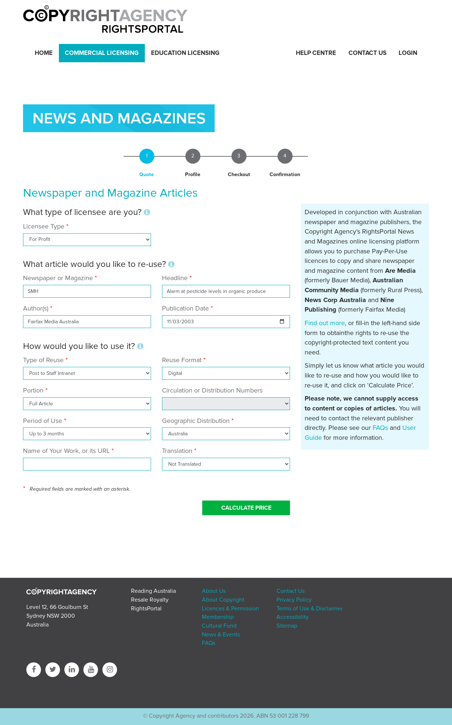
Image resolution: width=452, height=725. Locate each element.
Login (408, 53)
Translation (177, 451)
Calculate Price (246, 508)
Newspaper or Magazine (58, 278)
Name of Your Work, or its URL (66, 451)
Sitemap (286, 625)
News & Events (221, 634)
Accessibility (292, 617)
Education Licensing (185, 53)
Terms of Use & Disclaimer (309, 608)
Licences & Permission (230, 608)
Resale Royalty (150, 599)
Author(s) (35, 308)
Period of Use (42, 421)
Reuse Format (181, 360)
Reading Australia (153, 591)
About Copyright (223, 599)
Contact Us (368, 53)
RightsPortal (146, 608)
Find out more (325, 323)
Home (44, 53)
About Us (214, 591)
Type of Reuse (43, 360)
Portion (33, 390)
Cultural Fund (219, 625)
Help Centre (316, 53)
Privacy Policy (294, 599)
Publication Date (185, 308)
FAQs (380, 428)
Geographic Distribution (196, 421)
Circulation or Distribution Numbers (212, 390)
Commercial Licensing (102, 53)
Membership (218, 617)
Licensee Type (44, 226)
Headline (175, 278)
